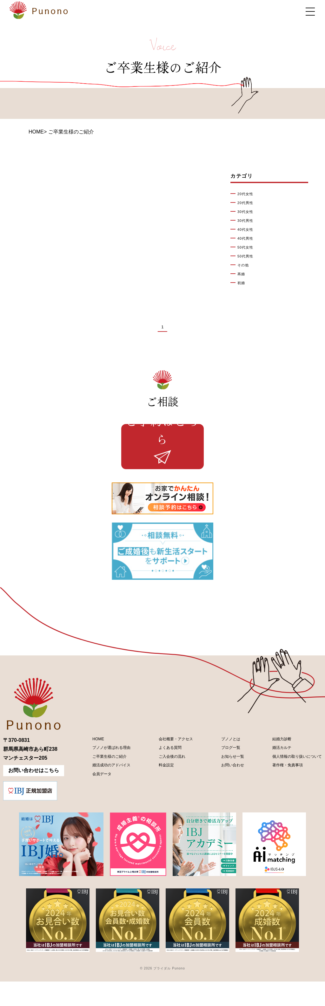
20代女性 (247, 193)
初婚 (242, 282)
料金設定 (157, 797)
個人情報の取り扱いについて (289, 786)
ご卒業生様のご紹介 (103, 786)
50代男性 (247, 256)
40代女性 (247, 229)
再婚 (242, 274)
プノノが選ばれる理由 (105, 775)
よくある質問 (162, 775)
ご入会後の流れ (165, 786)
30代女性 (247, 211)
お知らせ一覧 (224, 786)
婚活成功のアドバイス (105, 797)
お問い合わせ (224, 797)
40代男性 (247, 238)
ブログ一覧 (222, 775)
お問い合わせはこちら (33, 794)
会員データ (93, 808)
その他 (244, 265)
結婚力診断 (268, 764)
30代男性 (247, 220)
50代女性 (247, 247)
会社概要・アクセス (170, 764)
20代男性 (247, 202)
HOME (36, 131)
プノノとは (222, 764)
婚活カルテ (268, 775)
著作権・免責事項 (276, 797)
